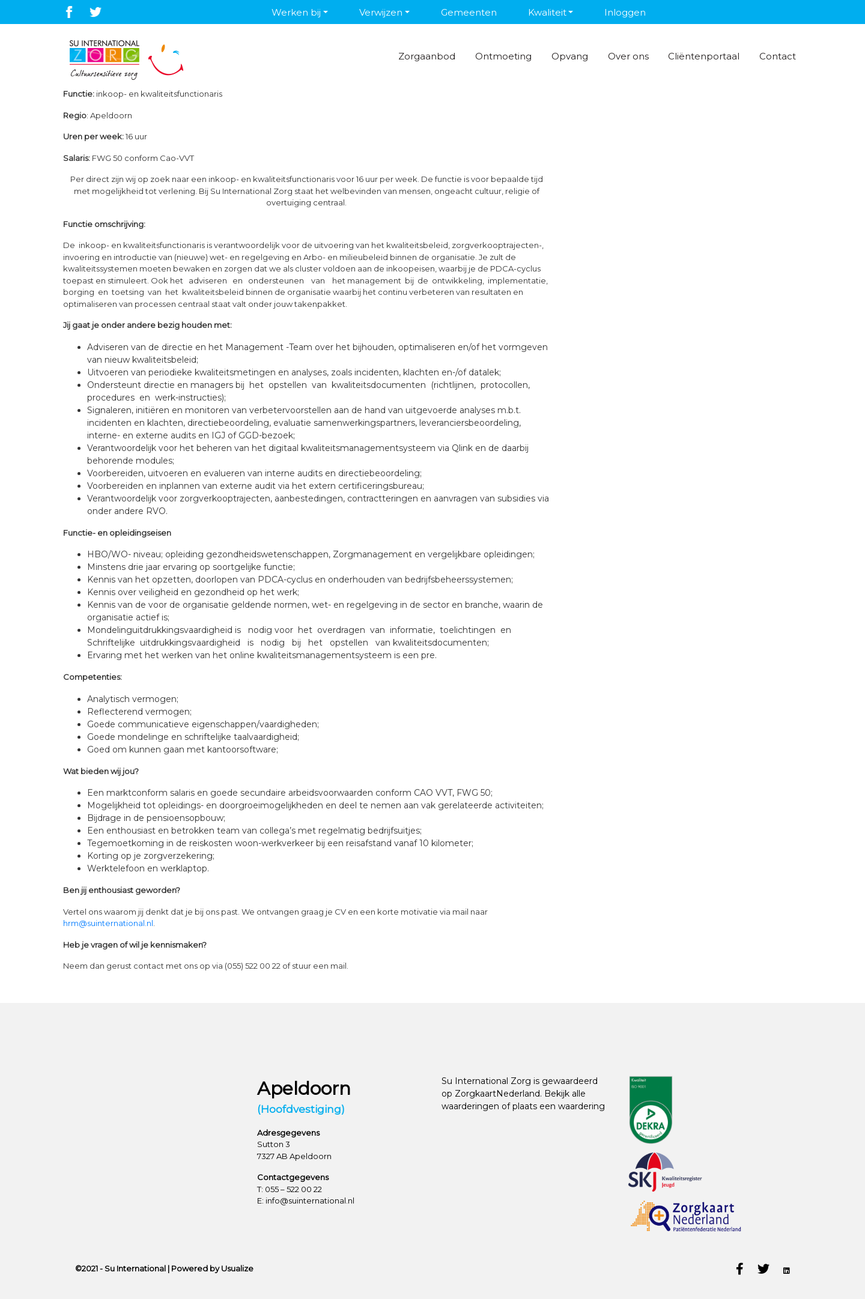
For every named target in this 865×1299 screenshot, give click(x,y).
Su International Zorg (486, 1081)
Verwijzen (380, 12)
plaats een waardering (558, 1106)
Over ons (616, 56)
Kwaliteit (547, 12)
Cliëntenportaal (696, 56)
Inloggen (625, 12)
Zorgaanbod (404, 56)
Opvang (554, 56)
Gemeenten (469, 12)
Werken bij (296, 12)
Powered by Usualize (212, 1268)
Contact (774, 56)
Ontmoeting (485, 56)
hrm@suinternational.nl (108, 923)
